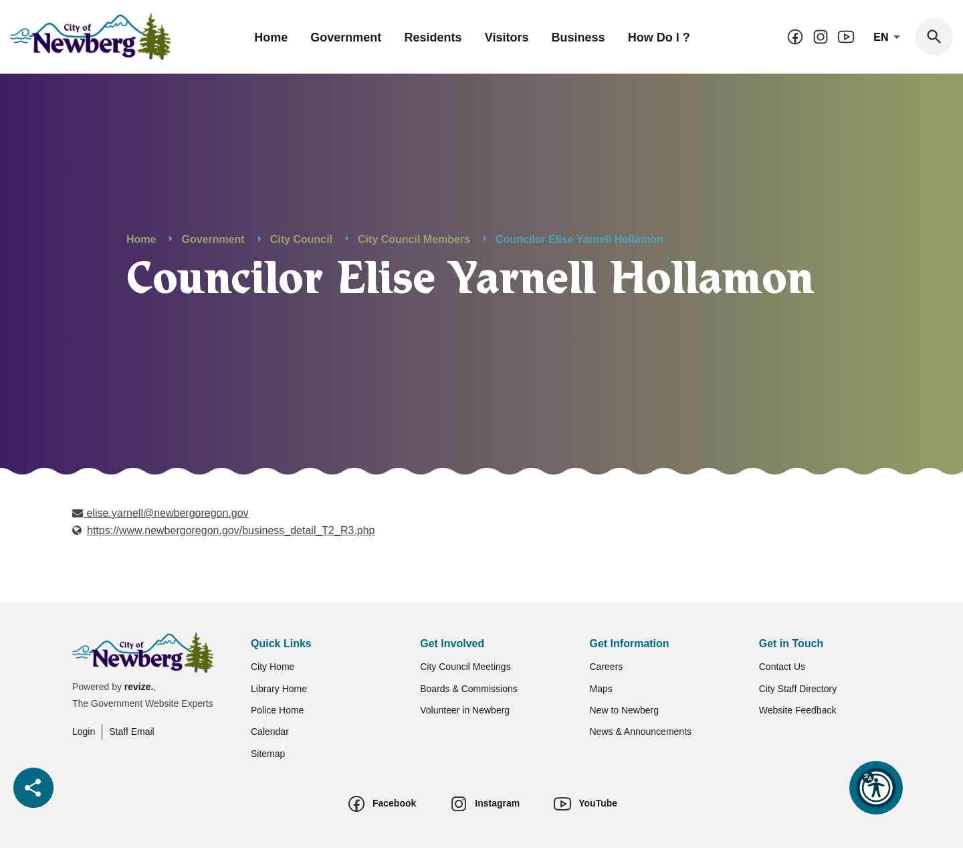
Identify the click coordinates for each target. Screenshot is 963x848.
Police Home (277, 710)
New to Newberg (624, 710)
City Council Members (414, 239)
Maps (601, 688)
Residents (433, 37)
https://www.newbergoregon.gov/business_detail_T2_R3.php (231, 530)
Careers (606, 666)
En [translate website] (889, 37)
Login (83, 731)
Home (271, 37)
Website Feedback (798, 710)
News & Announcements (641, 731)
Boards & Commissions (469, 688)
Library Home (279, 688)
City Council (301, 239)
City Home (272, 666)
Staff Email (131, 731)
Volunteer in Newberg (465, 710)
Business (578, 37)
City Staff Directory (798, 688)
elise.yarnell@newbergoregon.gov (160, 513)
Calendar (270, 731)
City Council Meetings (465, 666)
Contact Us (782, 666)
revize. (139, 686)
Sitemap (268, 753)
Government (345, 37)
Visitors (507, 37)
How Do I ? (659, 37)
